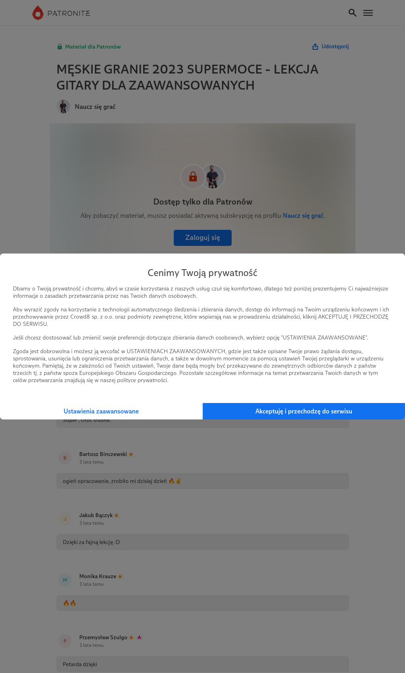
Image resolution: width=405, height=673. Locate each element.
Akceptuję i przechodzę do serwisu (303, 411)
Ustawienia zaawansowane (101, 411)
